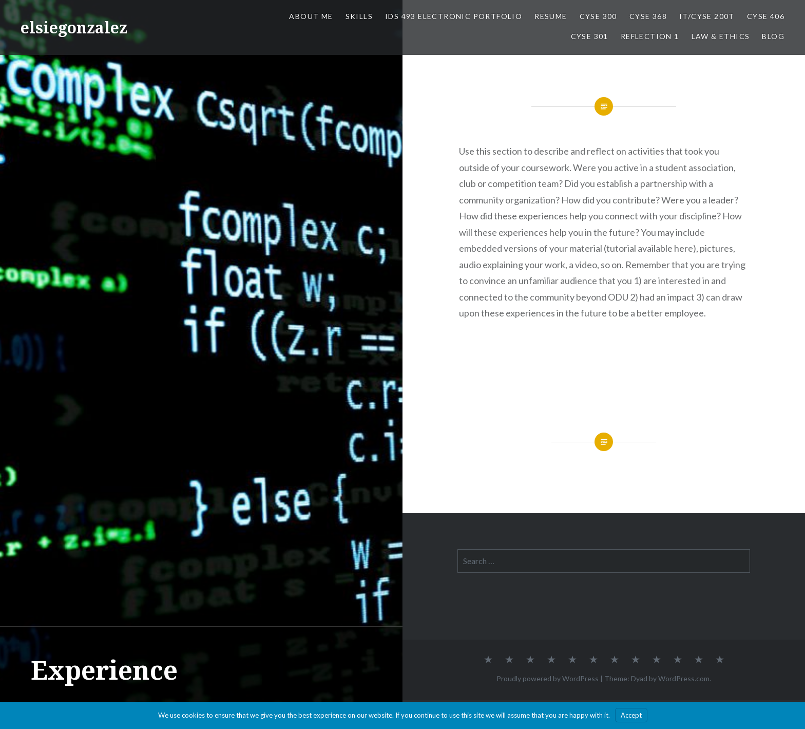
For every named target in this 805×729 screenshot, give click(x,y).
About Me (311, 16)
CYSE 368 (648, 16)
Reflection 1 (650, 36)
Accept (631, 715)
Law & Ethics (721, 36)
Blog (773, 36)
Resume (550, 16)
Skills (359, 16)
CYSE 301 (589, 36)
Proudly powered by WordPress (547, 678)
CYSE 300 (598, 16)
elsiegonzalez (74, 27)
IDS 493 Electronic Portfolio (453, 16)
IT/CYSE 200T (707, 16)
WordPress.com (684, 678)
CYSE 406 (765, 16)
